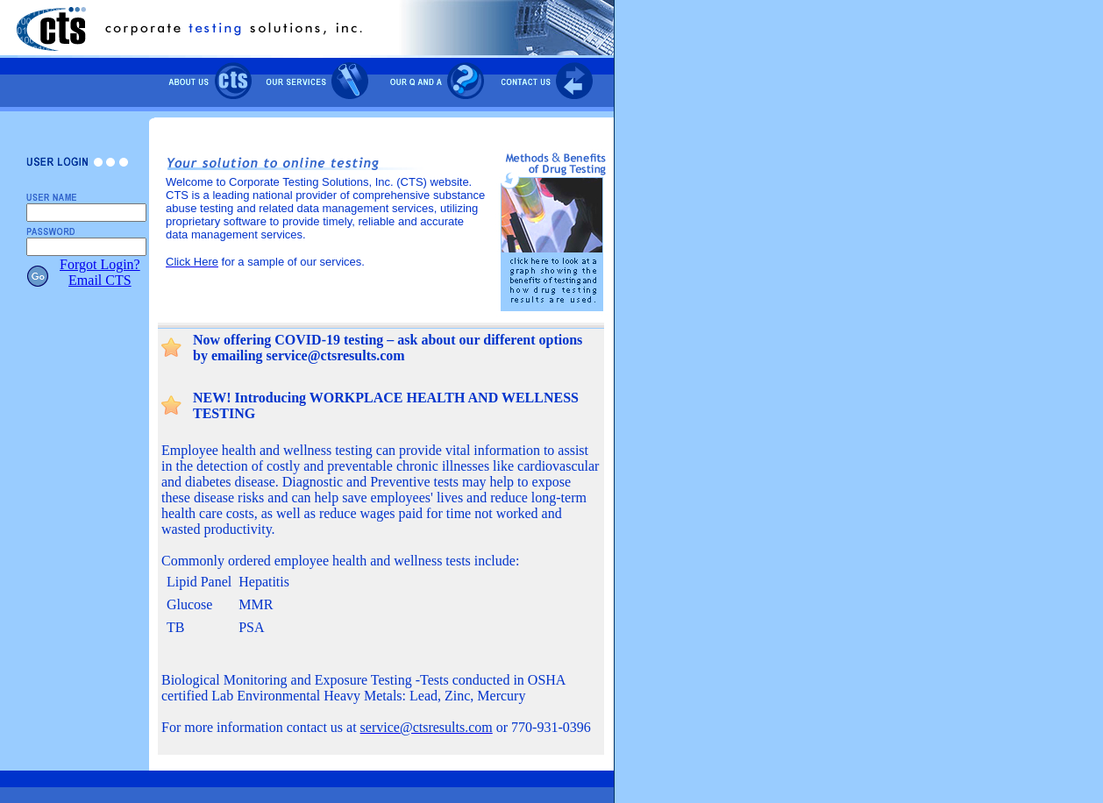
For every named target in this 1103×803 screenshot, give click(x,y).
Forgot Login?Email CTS (100, 272)
